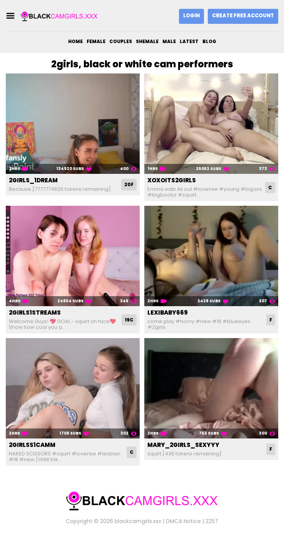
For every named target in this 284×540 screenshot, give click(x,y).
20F (129, 184)
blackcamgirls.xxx (138, 521)
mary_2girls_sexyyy (183, 445)
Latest (189, 41)
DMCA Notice (183, 521)
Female (96, 41)
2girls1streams (35, 312)
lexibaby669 (167, 312)
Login (191, 15)
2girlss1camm (32, 445)
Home (75, 41)
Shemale (147, 41)
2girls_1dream (33, 180)
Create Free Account (243, 15)
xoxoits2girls (171, 180)
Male (169, 41)
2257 (211, 521)
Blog (209, 41)
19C (129, 320)
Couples (120, 41)
